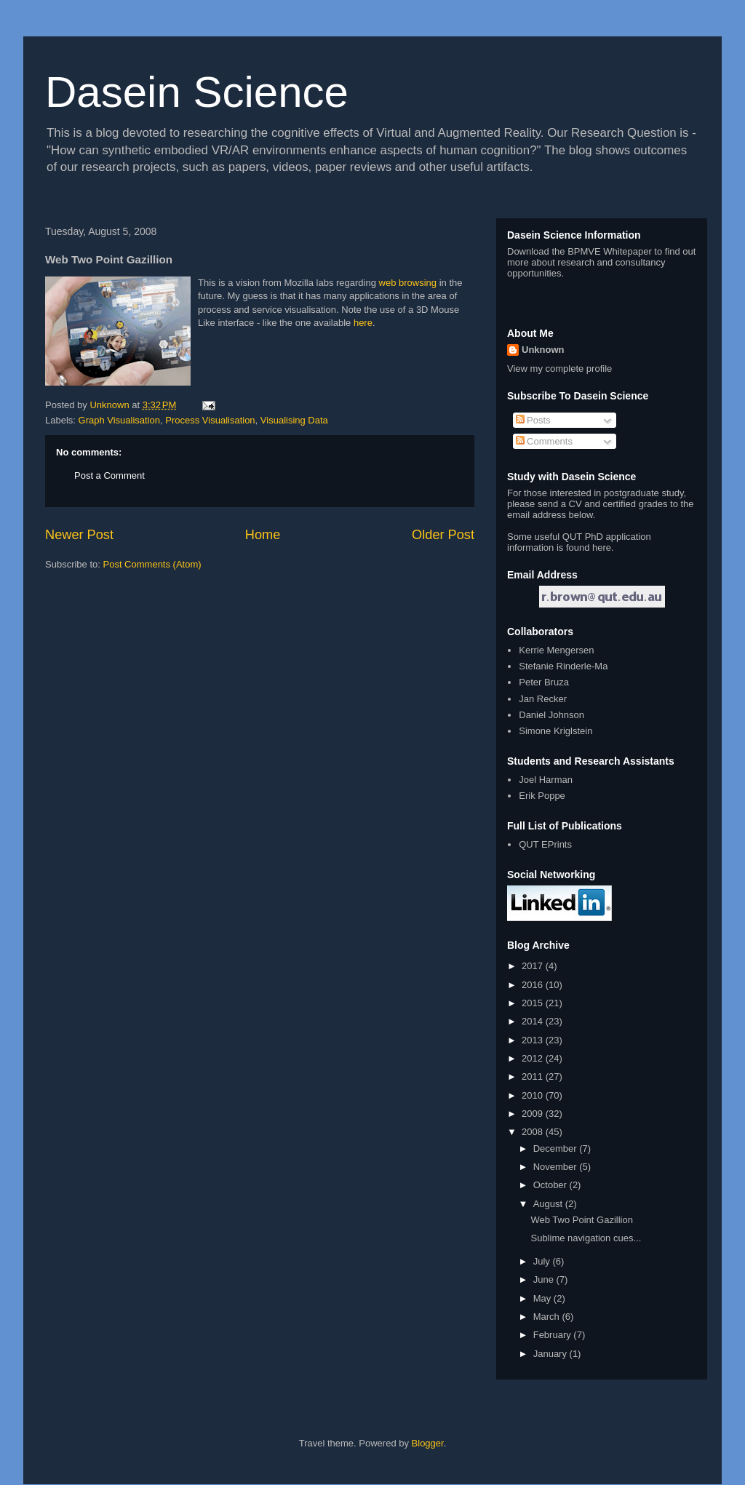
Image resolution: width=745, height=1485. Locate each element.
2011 (534, 1076)
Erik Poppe (542, 795)
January (551, 1353)
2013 (534, 1040)
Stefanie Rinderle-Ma (563, 666)
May (543, 1298)
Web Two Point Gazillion (581, 1219)
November (556, 1166)
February (553, 1334)
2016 (534, 984)
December (556, 1148)
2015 (534, 1003)
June (545, 1279)
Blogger (428, 1443)
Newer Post (79, 534)
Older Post (443, 534)
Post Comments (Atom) (152, 564)
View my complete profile (559, 368)
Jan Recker (543, 698)
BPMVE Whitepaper (609, 251)
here (363, 322)
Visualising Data (294, 420)
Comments (544, 441)
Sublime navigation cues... (585, 1238)
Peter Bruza (544, 682)
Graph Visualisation (120, 420)
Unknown (543, 349)
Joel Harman (546, 779)
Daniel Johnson (551, 714)
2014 (534, 1021)
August (549, 1203)
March (547, 1316)
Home (263, 534)
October (551, 1184)
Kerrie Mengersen (556, 650)
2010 (534, 1095)
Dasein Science (196, 92)
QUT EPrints (545, 844)
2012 (534, 1058)
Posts (533, 420)
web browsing (409, 282)
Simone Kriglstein (555, 730)
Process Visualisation (210, 420)
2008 (534, 1131)
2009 (534, 1113)
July (543, 1261)
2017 (534, 965)
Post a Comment (109, 475)
